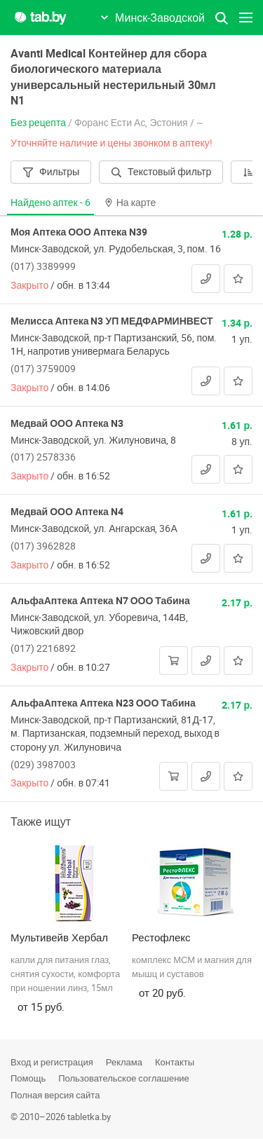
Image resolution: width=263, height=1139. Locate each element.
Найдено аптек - (50, 202)
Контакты (174, 1062)
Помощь (28, 1078)
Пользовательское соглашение (123, 1078)
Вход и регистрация (52, 1062)
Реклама (124, 1062)
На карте (130, 202)
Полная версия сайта (55, 1095)
